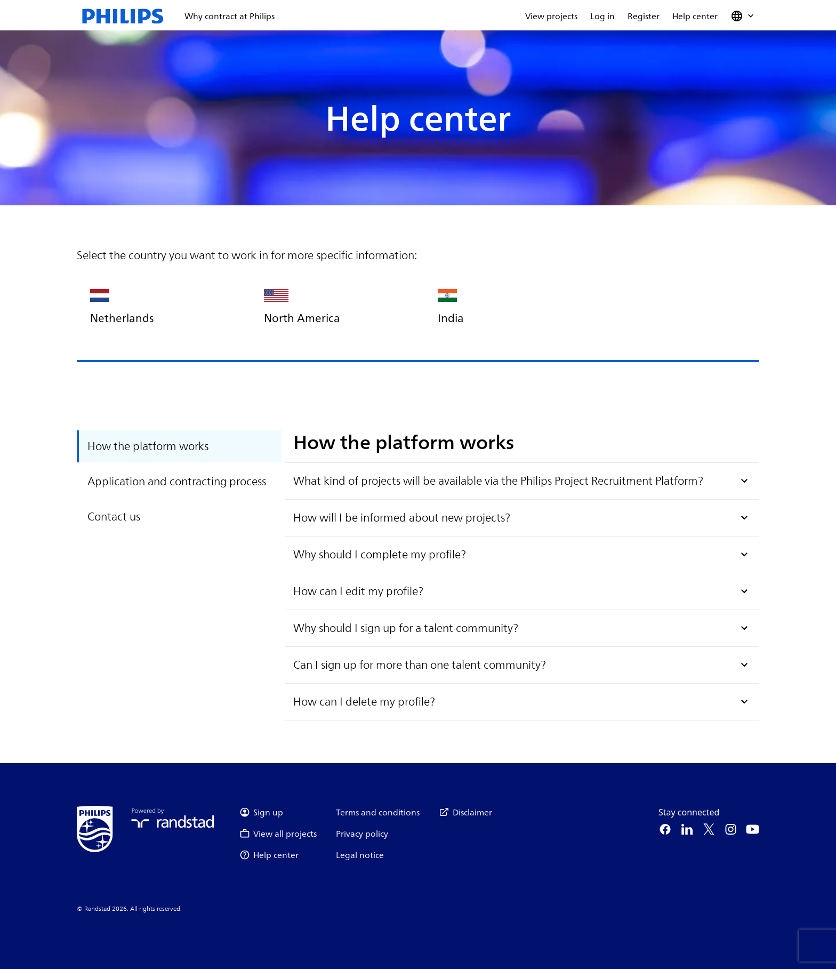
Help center (695, 16)
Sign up (261, 812)
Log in (602, 16)
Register (644, 16)
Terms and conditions (378, 812)
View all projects (278, 833)
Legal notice (360, 854)
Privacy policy (362, 833)
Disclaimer (465, 812)
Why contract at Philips (229, 16)
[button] (743, 16)
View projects (551, 16)
